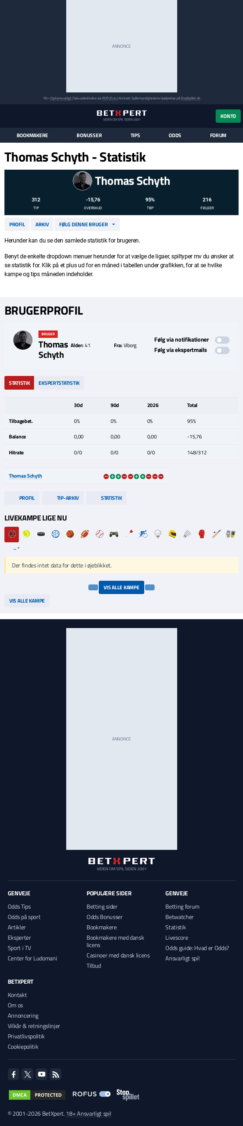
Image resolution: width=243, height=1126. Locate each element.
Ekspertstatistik (59, 383)
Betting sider (102, 906)
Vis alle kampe (121, 587)
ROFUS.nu (109, 98)
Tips (135, 135)
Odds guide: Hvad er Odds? (197, 947)
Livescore (176, 937)
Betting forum (182, 906)
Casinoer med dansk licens (118, 955)
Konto (228, 116)
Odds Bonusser (105, 916)
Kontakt (17, 994)
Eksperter (19, 937)
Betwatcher (179, 916)
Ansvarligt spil (182, 958)
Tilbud (94, 965)
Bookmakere (32, 135)
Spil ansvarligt (61, 98)
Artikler (17, 927)
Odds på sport (24, 916)
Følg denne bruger (83, 224)
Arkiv (42, 224)
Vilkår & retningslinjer (34, 1025)
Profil (17, 224)
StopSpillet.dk (190, 98)
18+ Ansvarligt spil (88, 1113)
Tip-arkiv (63, 498)
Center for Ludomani (32, 958)
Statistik (19, 383)
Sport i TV (19, 947)
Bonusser (89, 135)
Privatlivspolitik (26, 1036)
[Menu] (8, 116)
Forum (218, 135)
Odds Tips (19, 906)
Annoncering (23, 1015)
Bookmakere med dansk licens (115, 941)
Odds (175, 135)
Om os (15, 1005)
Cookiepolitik (23, 1046)
